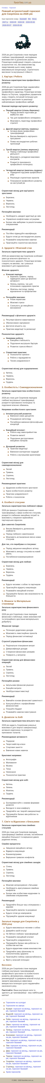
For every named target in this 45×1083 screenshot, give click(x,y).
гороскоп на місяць (21, 1009)
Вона (34, 19)
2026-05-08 (17, 25)
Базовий (23, 19)
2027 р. (5, 22)
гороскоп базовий (17, 1011)
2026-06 (21, 22)
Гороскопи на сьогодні (16, 1003)
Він (29, 19)
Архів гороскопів (13, 1072)
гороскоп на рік (34, 1040)
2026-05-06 (30, 22)
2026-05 (13, 22)
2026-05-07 (6, 25)
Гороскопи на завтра (15, 1006)
